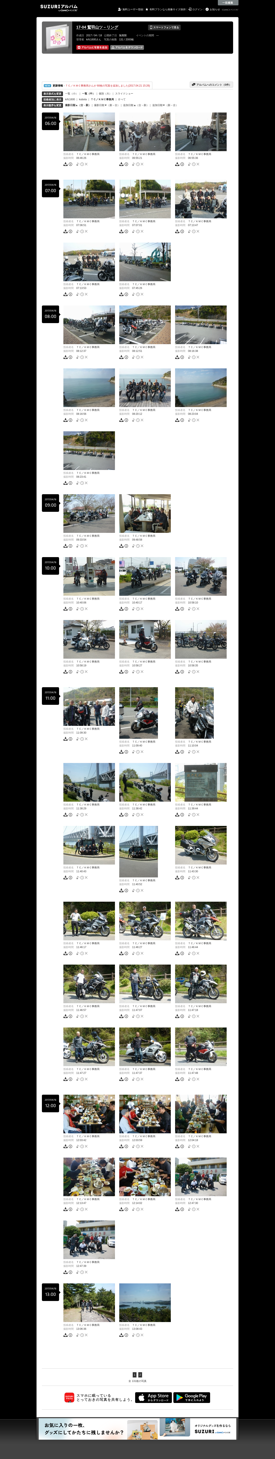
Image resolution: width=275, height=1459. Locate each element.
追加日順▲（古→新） (136, 105)
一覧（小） (71, 93)
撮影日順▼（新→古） (107, 105)
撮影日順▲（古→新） (78, 105)
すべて (122, 99)
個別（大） (105, 93)
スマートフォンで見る (164, 27)
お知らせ (215, 9)
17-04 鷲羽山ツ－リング (97, 27)
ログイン (197, 9)
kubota (83, 99)
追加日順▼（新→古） (165, 105)
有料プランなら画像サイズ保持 (168, 9)
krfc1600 (70, 99)
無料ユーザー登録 (132, 9)
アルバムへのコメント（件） (211, 85)
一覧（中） (88, 93)
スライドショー (124, 93)
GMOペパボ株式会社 (230, 10)
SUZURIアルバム (59, 8)
